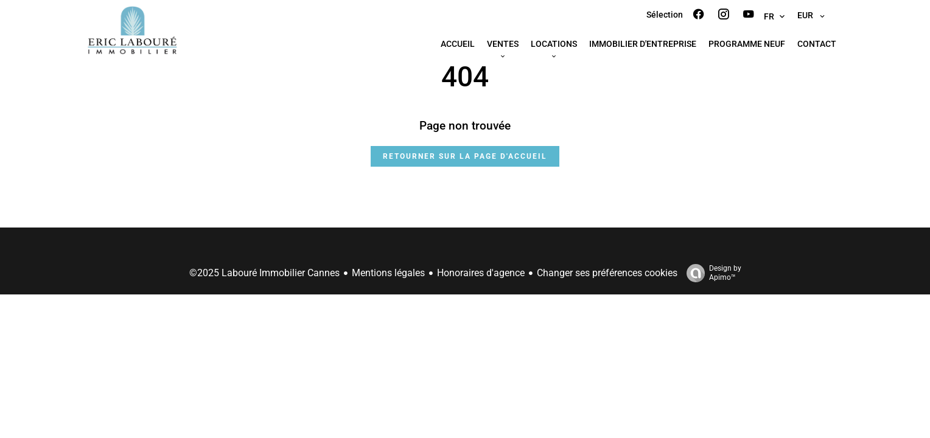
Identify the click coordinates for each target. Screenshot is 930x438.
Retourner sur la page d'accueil (465, 156)
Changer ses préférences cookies (607, 273)
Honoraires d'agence (481, 273)
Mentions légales (388, 273)
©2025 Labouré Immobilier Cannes (264, 273)
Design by (710, 273)
